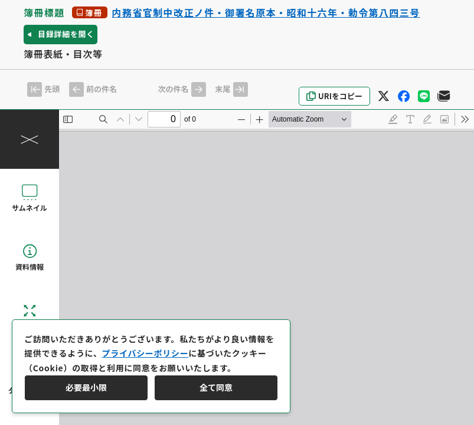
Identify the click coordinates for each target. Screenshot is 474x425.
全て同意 (216, 387)
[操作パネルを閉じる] (29, 139)
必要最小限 (86, 387)
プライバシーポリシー (145, 353)
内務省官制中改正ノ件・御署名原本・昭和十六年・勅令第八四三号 (266, 12)
